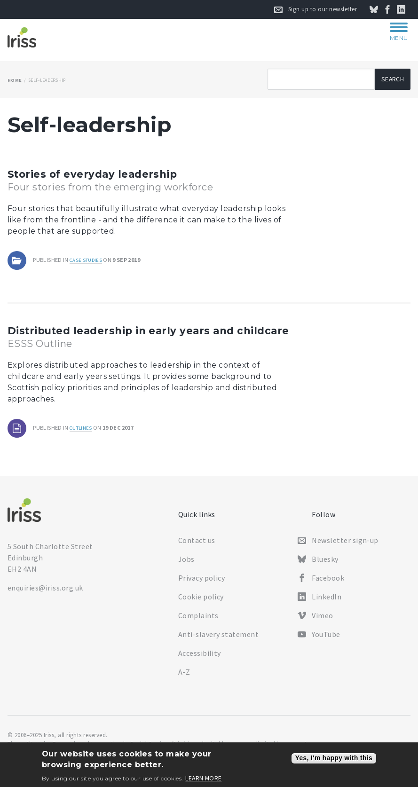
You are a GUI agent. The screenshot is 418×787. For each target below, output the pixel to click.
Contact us (196, 546)
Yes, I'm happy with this (333, 758)
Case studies (87, 259)
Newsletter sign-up (345, 546)
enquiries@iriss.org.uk (45, 593)
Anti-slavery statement (218, 640)
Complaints (198, 621)
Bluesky (325, 564)
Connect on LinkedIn (406, 9)
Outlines (83, 442)
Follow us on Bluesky (379, 9)
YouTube (326, 640)
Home (15, 80)
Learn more (203, 778)
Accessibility (199, 658)
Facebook (328, 583)
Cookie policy (201, 602)
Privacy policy (201, 583)
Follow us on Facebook (392, 9)
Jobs (186, 564)
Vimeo (322, 621)
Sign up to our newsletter (322, 9)
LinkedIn (326, 602)
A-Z (184, 677)
